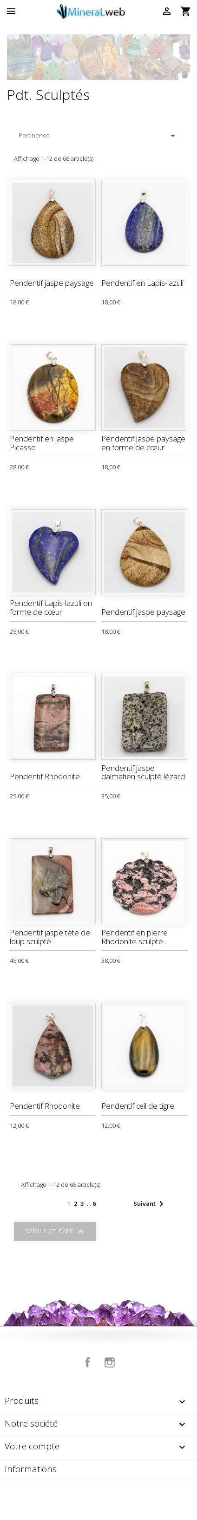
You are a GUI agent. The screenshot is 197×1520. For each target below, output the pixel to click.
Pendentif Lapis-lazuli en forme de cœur (51, 607)
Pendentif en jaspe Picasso (42, 443)
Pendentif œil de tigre (137, 1105)
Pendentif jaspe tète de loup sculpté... (50, 937)
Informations (31, 1469)
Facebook (88, 1362)
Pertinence (98, 135)
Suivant (150, 1204)
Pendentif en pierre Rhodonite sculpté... (134, 937)
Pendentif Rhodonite (45, 776)
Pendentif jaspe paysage (52, 282)
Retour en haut (55, 1231)
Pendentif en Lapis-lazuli (142, 282)
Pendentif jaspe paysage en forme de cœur (143, 443)
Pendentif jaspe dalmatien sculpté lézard (143, 772)
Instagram (109, 1362)
